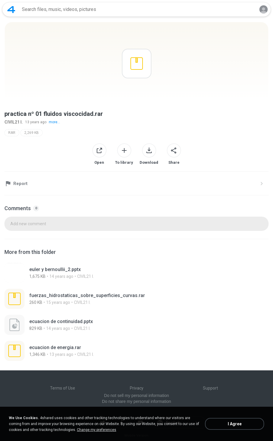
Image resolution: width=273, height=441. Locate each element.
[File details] (74, 273)
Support (210, 388)
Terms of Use (62, 388)
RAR (11, 133)
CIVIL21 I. (13, 122)
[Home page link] (11, 9)
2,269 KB (31, 133)
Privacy (136, 388)
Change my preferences (96, 430)
